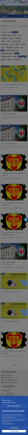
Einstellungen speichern (14, 405)
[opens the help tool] (26, 219)
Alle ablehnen (14, 427)
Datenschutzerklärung (7, 423)
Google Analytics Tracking (9, 402)
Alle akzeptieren (14, 431)
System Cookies (7, 400)
